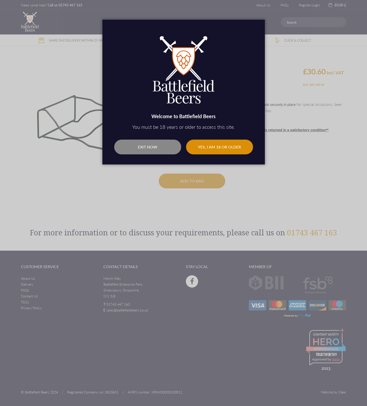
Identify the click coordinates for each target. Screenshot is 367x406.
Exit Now (147, 147)
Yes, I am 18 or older (219, 147)
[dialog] (183, 203)
